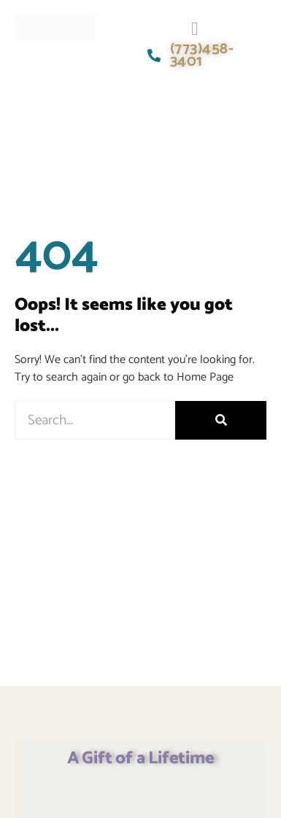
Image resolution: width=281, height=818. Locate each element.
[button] (195, 29)
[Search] (220, 420)
